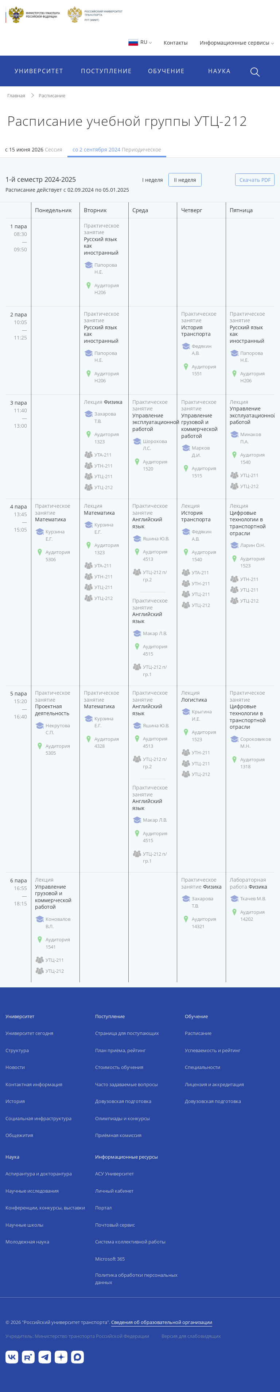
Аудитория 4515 (149, 650)
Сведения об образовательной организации (161, 1322)
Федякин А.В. (196, 350)
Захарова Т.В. (100, 417)
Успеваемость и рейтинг (213, 1050)
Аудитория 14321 (198, 923)
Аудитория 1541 (52, 943)
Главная (16, 95)
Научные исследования (32, 1190)
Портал (103, 1207)
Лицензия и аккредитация (214, 1084)
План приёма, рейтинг (120, 1050)
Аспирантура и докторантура (38, 1173)
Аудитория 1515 (198, 472)
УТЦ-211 (98, 476)
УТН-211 (98, 465)
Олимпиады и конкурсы (122, 1118)
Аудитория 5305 (52, 750)
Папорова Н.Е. (100, 268)
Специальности (202, 1067)
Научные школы (24, 1225)
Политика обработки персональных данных (136, 1279)
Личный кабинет (114, 1190)
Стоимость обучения (119, 1067)
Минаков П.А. (245, 438)
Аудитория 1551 (198, 370)
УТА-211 (98, 454)
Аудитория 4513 (149, 555)
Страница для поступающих (127, 1033)
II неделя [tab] (185, 179)
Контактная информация (33, 1084)
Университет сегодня (29, 1033)
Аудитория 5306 (52, 556)
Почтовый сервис (115, 1225)
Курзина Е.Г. (50, 535)
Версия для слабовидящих (191, 1336)
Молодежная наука (27, 1241)
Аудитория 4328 (101, 743)
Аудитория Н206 (101, 289)
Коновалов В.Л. (52, 923)
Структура (17, 1050)
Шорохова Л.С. (149, 445)
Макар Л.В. (149, 633)
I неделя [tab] (152, 179)
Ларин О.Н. (247, 545)
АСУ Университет (114, 1173)
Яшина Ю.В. (150, 538)
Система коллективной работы (130, 1241)
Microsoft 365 (110, 1259)
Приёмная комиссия (118, 1135)
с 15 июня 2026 (33, 149)
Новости (15, 1067)
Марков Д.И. (195, 451)
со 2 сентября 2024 (117, 149)
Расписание (52, 95)
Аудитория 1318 (247, 763)
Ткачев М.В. (248, 898)
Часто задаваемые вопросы (126, 1084)
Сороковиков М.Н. (250, 743)
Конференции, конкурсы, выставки (45, 1207)
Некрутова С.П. (52, 729)
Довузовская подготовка (123, 1101)
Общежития (19, 1135)
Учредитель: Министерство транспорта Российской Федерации (77, 1336)
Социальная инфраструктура (38, 1118)
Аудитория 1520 (149, 465)
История (15, 1101)
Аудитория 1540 (247, 458)
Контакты (176, 42)
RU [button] (140, 41)
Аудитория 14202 (247, 916)
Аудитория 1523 (247, 562)
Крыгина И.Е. (196, 715)
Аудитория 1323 (101, 438)
